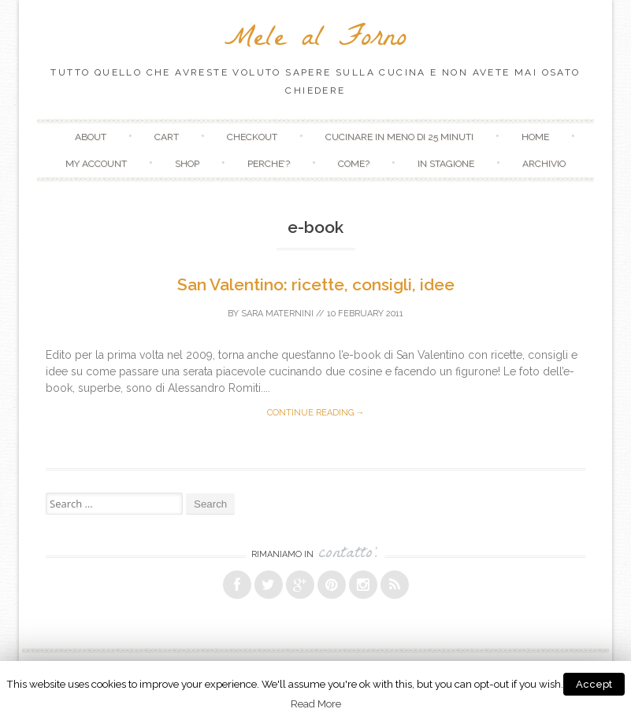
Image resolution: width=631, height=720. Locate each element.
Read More (316, 703)
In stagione (446, 163)
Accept (594, 684)
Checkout (252, 136)
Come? (353, 163)
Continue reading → (316, 413)
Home (535, 136)
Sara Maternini (277, 313)
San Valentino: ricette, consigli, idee (316, 284)
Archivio (544, 163)
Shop (187, 163)
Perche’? (268, 163)
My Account (96, 163)
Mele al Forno (315, 40)
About (90, 136)
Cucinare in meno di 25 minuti (399, 136)
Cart (166, 136)
